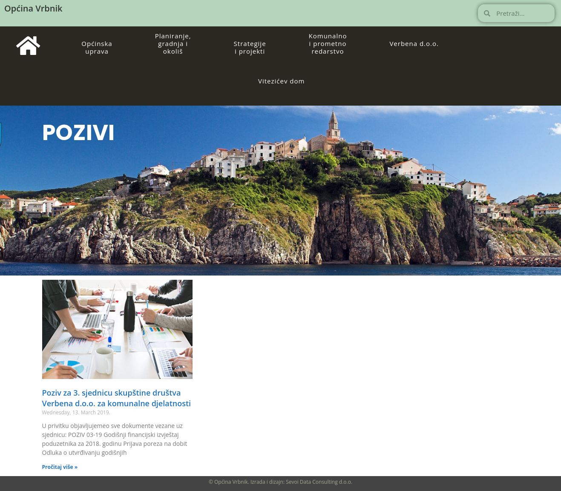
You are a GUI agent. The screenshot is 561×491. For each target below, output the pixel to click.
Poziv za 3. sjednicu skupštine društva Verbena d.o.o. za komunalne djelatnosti (116, 398)
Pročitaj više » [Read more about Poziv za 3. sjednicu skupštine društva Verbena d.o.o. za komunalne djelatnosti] (60, 467)
